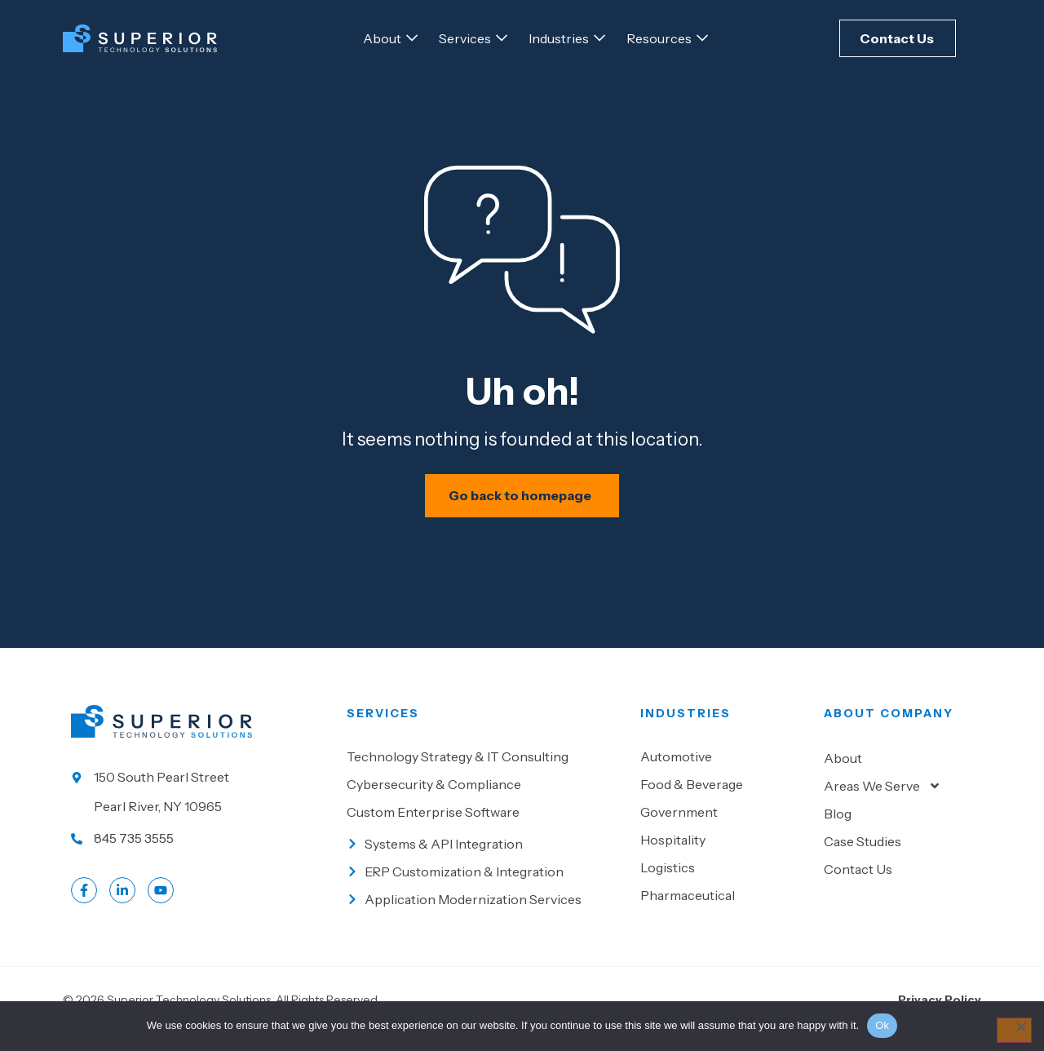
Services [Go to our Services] (383, 731)
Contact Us (858, 887)
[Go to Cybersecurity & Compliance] (485, 802)
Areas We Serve (882, 804)
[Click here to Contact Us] (897, 38)
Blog (838, 831)
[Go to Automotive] (723, 774)
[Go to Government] (723, 830)
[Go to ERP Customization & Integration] (485, 889)
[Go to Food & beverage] (723, 802)
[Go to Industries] (559, 38)
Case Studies (862, 859)
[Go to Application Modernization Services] (485, 917)
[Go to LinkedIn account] (122, 908)
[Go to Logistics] (723, 885)
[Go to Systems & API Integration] (485, 861)
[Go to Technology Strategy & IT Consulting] (485, 774)
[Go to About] (382, 38)
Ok (882, 1025)
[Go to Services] (465, 38)
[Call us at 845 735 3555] (200, 856)
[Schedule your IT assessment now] (522, 513)
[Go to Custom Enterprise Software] (485, 830)
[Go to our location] (200, 809)
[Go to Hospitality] (723, 857)
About (843, 776)
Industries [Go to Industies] (685, 731)
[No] (1012, 1031)
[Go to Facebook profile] (84, 908)
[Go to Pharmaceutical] (723, 913)
